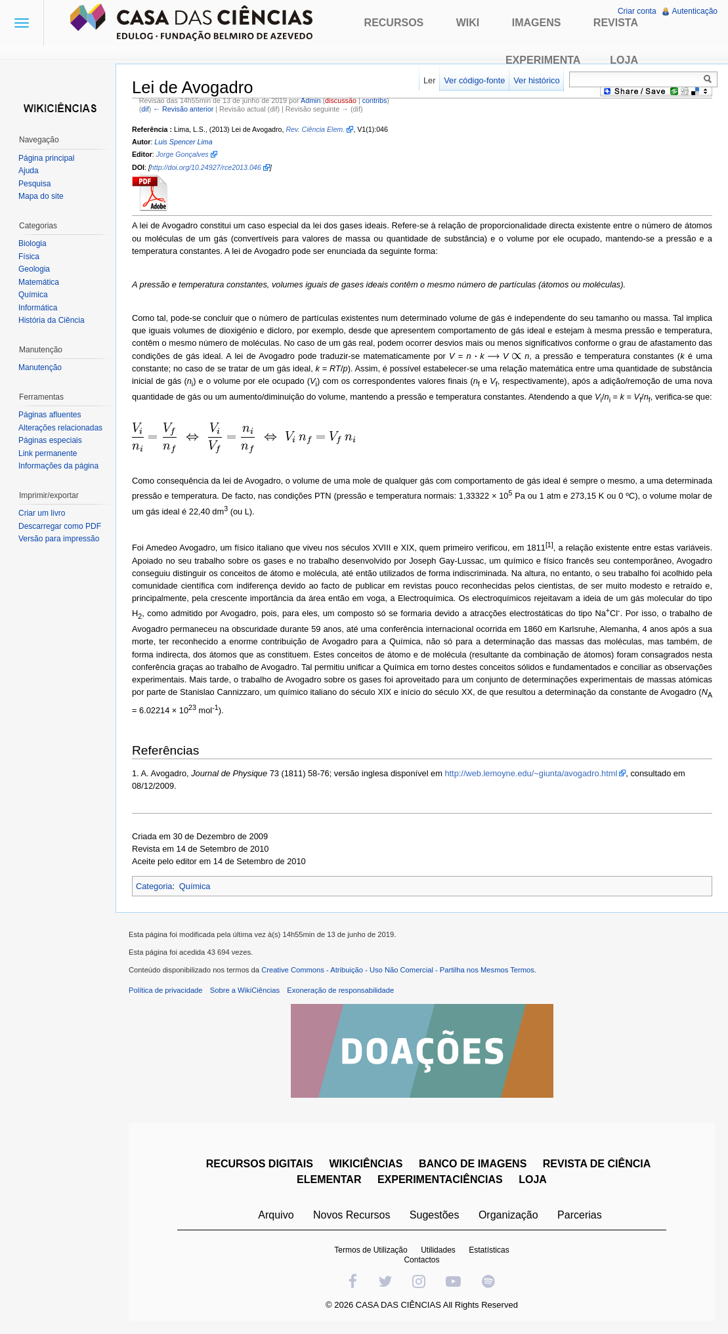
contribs (374, 100)
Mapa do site (41, 196)
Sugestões (435, 1214)
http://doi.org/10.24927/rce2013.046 (205, 167)
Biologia (32, 243)
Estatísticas (489, 1250)
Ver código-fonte (474, 80)
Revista (615, 22)
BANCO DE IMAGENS (472, 1163)
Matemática (38, 282)
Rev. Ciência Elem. (315, 129)
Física (28, 256)
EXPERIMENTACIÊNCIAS (440, 1179)
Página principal (46, 158)
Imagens (536, 22)
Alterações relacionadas (60, 427)
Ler (429, 80)
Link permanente (47, 453)
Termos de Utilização (370, 1250)
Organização (508, 1214)
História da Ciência (51, 320)
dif (144, 109)
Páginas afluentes (49, 414)
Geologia (34, 269)
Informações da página (58, 465)
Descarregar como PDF (59, 526)
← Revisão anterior (183, 109)
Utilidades (438, 1250)
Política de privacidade (166, 990)
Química (195, 886)
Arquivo (275, 1214)
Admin (310, 100)
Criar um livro (41, 513)
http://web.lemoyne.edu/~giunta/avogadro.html (530, 773)
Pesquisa (34, 183)
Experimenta (542, 60)
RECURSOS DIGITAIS (259, 1163)
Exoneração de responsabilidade (340, 990)
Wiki (468, 22)
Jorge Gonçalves (182, 154)
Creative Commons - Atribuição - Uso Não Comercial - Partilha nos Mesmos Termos (397, 970)
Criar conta (637, 11)
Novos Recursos (351, 1214)
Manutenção (40, 367)
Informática (37, 307)
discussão (340, 100)
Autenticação (694, 11)
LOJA (533, 1179)
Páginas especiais (50, 440)
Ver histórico (536, 80)
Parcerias (579, 1214)
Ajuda (28, 170)
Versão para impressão (58, 538)
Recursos (394, 22)
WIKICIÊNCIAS (365, 1163)
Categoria (154, 886)
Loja (624, 60)
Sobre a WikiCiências (245, 990)
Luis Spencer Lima (183, 142)
